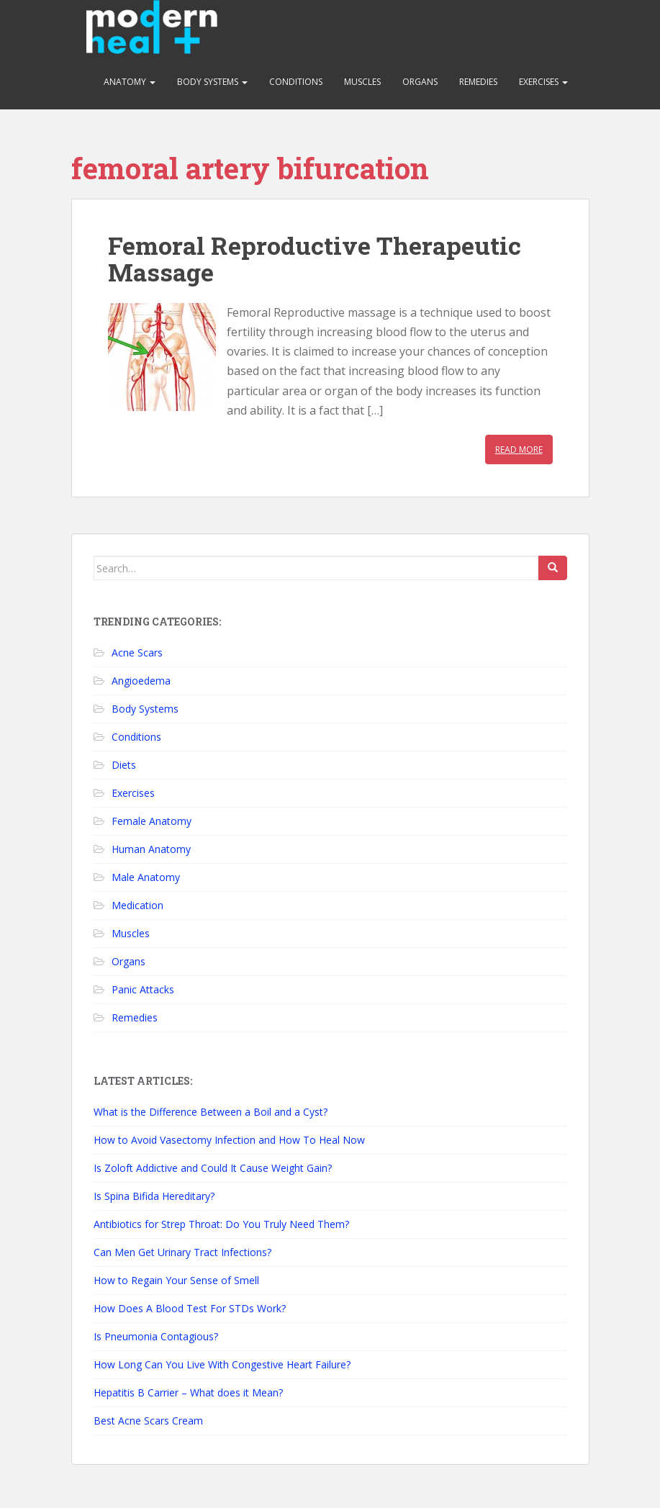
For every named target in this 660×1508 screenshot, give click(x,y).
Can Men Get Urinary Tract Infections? (182, 1252)
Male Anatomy (146, 877)
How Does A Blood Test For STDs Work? (190, 1308)
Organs (420, 82)
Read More (519, 449)
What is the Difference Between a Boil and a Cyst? (210, 1112)
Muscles (362, 82)
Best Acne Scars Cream (148, 1420)
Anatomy (129, 82)
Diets (124, 765)
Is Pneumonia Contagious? (156, 1336)
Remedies (478, 82)
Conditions (295, 82)
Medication (137, 905)
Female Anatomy (151, 821)
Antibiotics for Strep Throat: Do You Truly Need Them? (221, 1224)
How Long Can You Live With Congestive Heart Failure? (222, 1364)
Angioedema (141, 680)
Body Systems (212, 82)
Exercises (543, 82)
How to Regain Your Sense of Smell (176, 1280)
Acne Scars (137, 652)
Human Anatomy (151, 849)
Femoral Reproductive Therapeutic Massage (314, 258)
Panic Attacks (143, 989)
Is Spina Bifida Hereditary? (154, 1196)
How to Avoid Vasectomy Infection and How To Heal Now (229, 1140)
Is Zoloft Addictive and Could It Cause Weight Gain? (213, 1168)
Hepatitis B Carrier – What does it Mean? (188, 1392)
